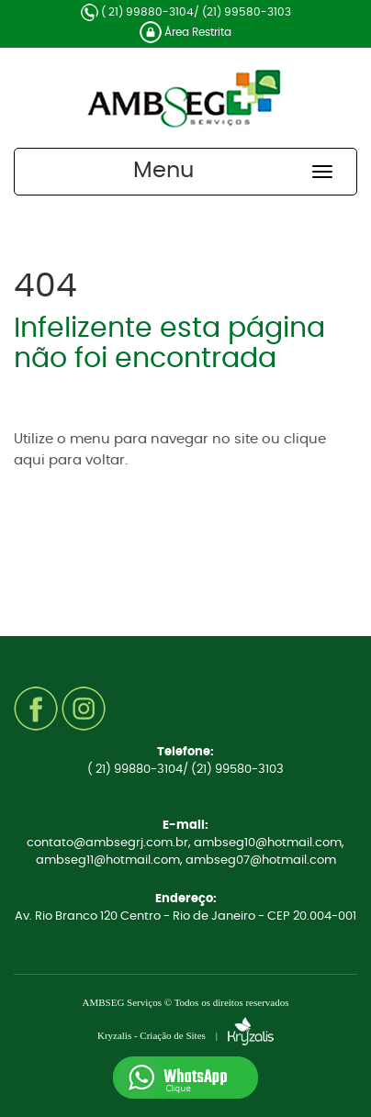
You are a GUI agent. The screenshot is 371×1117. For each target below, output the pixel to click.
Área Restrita (185, 32)
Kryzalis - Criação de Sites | (185, 1035)
